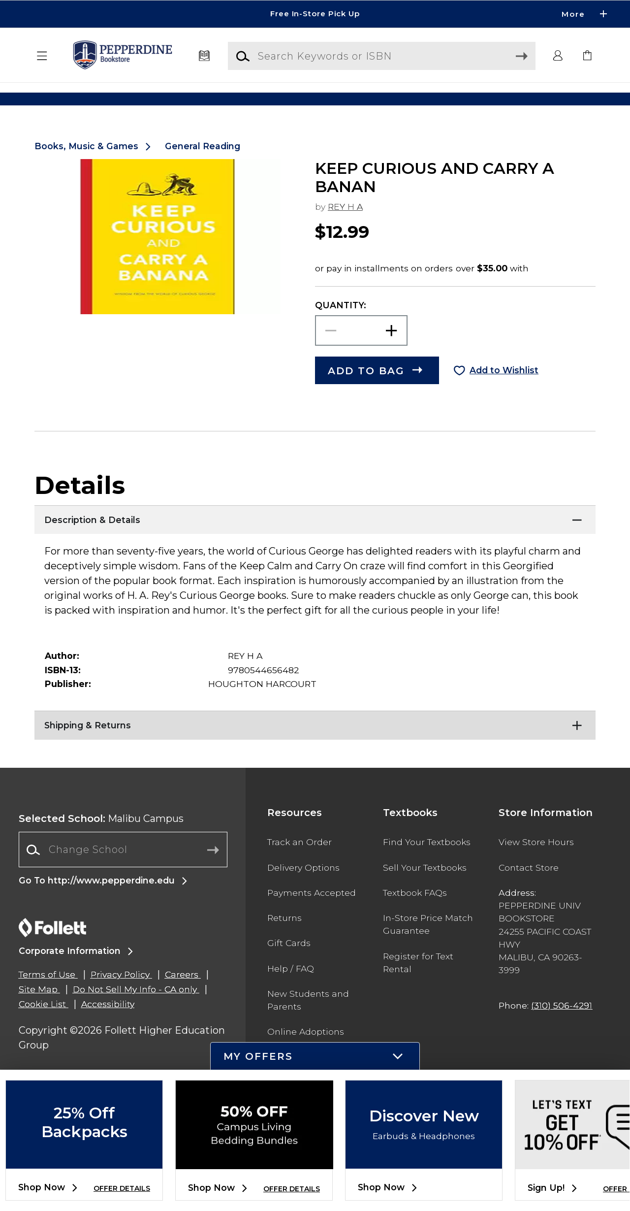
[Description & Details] (315, 541)
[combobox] (123, 873)
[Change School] (123, 873)
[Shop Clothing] (110, 99)
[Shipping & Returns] (315, 746)
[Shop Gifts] (520, 99)
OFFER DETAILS (122, 1188)
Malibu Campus (101, 842)
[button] (42, 56)
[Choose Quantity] (361, 354)
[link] (588, 56)
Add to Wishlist (504, 394)
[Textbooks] (204, 56)
